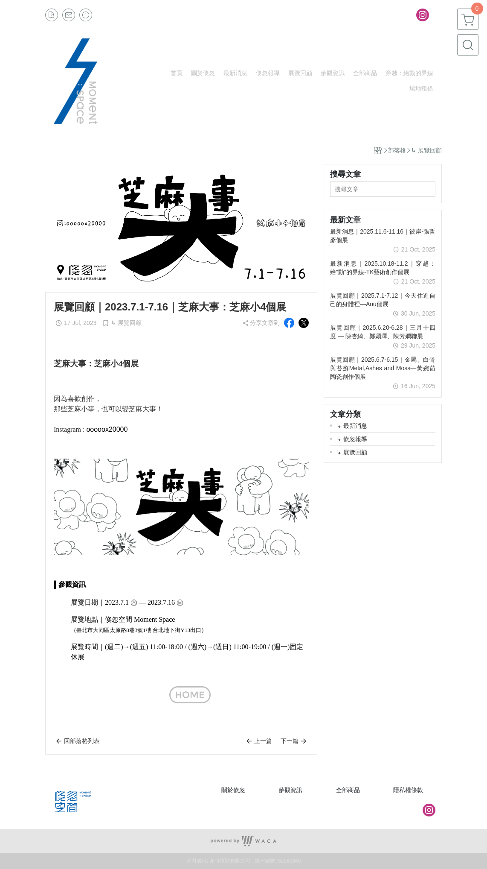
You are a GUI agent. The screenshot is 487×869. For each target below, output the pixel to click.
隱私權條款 (408, 790)
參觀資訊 (290, 790)
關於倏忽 (233, 790)
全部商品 (348, 790)
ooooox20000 (107, 429)
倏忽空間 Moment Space (140, 619)
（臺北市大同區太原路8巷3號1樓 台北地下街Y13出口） (139, 630)
